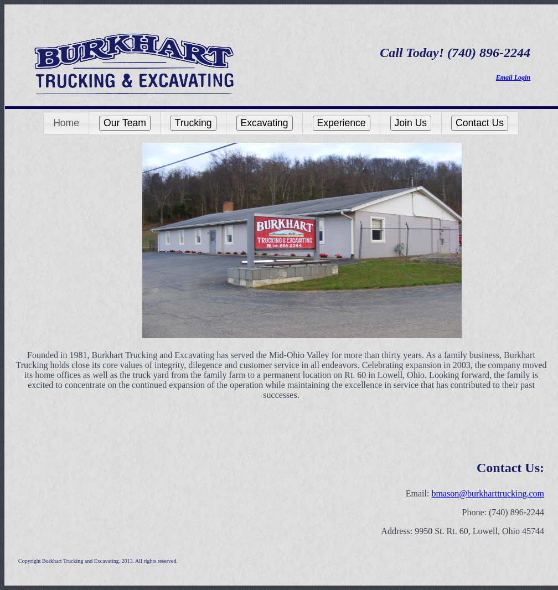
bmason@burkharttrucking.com (487, 493)
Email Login (513, 77)
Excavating (264, 122)
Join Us (411, 122)
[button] (66, 123)
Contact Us (480, 122)
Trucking (193, 122)
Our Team (125, 122)
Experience (341, 122)
